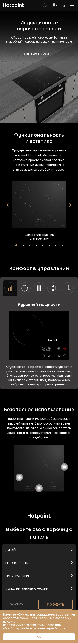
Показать (55, 604)
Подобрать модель (39, 53)
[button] (8, 205)
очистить (14, 604)
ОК (39, 636)
